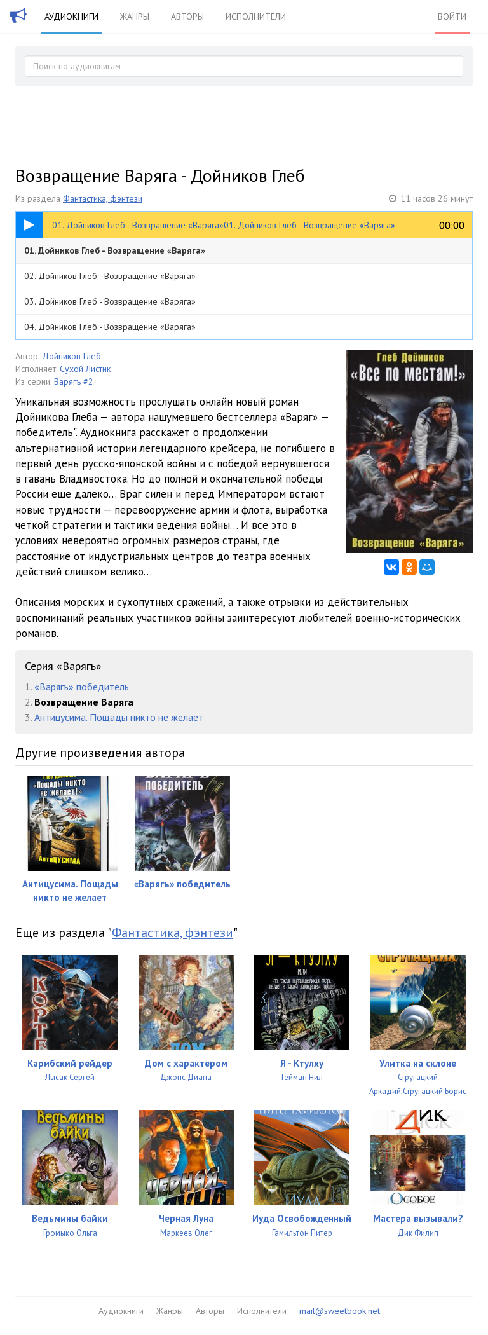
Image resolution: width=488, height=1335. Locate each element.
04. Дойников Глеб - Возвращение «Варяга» (110, 326)
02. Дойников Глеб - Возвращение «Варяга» (110, 276)
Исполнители (256, 16)
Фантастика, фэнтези (102, 198)
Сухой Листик (85, 368)
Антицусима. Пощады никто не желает (118, 717)
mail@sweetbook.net (339, 1311)
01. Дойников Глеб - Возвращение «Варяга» (114, 250)
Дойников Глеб (71, 356)
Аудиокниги (71, 16)
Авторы (187, 16)
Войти (452, 16)
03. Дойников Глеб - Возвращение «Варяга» (110, 301)
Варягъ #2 (73, 381)
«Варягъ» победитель (81, 686)
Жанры (134, 16)
